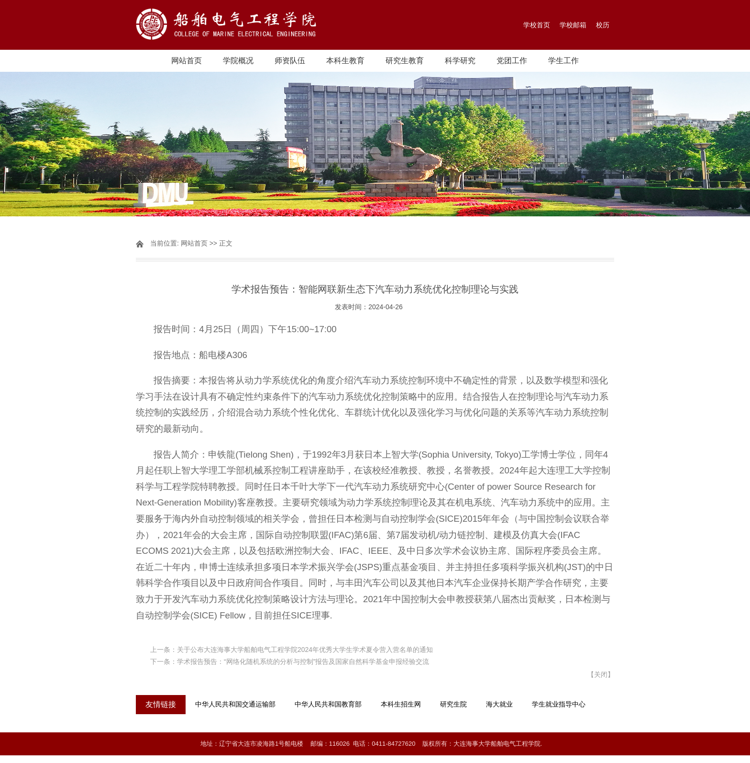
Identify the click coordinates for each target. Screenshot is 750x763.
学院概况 (238, 60)
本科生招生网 (401, 704)
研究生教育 (405, 60)
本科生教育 (345, 60)
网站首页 (186, 60)
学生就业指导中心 (558, 704)
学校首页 (536, 25)
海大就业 (499, 704)
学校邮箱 (573, 25)
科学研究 (460, 60)
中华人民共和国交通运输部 (235, 704)
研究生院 (453, 704)
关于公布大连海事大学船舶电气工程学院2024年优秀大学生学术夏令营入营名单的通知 (305, 649)
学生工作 (563, 60)
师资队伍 (290, 60)
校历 (602, 25)
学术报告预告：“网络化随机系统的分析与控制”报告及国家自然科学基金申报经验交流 (303, 661)
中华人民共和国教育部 (328, 704)
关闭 (600, 674)
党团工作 (511, 60)
